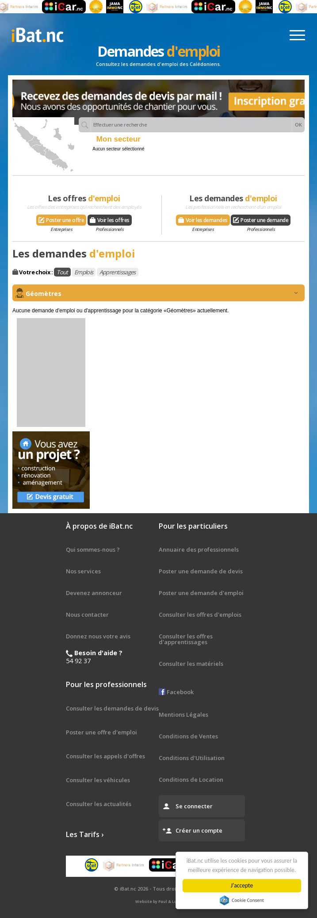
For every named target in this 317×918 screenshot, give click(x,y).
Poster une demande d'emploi (201, 593)
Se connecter (194, 806)
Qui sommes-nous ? (93, 549)
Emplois (83, 272)
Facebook (176, 692)
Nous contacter (87, 614)
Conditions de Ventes (188, 736)
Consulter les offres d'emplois (200, 614)
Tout (62, 272)
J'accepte (243, 885)
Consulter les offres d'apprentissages (186, 639)
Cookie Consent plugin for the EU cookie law (244, 900)
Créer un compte (199, 830)
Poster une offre (61, 221)
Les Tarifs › (84, 834)
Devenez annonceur (94, 593)
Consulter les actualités (98, 804)
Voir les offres (110, 221)
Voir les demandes (203, 221)
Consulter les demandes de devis (112, 708)
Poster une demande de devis (201, 571)
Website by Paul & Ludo (158, 901)
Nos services (83, 571)
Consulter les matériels (191, 664)
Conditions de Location (191, 780)
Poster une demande (260, 221)
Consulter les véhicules (98, 780)
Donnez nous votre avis (98, 636)
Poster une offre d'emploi (101, 732)
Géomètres (162, 293)
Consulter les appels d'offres (105, 756)
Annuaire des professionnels (199, 549)
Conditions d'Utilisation (192, 758)
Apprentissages (117, 272)
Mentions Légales (183, 714)
